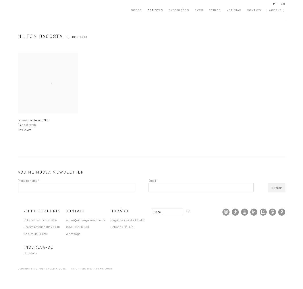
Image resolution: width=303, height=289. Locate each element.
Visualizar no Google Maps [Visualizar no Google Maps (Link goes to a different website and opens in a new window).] (281, 212)
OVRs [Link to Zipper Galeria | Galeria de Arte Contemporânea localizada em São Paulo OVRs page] (199, 10)
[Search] (167, 212)
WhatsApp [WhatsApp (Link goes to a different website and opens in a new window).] (73, 234)
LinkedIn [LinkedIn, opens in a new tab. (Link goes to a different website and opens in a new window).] (253, 212)
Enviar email (272, 212)
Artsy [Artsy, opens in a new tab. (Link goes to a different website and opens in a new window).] (263, 212)
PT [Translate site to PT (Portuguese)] (275, 3)
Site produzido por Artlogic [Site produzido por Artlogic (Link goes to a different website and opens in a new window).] (92, 268)
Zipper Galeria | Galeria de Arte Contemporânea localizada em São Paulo (42, 10)
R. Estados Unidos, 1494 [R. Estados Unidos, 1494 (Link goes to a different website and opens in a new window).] (41, 220)
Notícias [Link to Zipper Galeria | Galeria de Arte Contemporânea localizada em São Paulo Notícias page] (233, 10)
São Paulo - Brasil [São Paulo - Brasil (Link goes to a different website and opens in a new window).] (36, 234)
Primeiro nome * (28, 180)
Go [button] (188, 211)
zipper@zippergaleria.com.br (85, 220)
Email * (153, 180)
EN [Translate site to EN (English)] (283, 3)
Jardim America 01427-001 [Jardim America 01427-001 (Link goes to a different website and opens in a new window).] (42, 227)
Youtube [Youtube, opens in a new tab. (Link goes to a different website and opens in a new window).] (244, 212)
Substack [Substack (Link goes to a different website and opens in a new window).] (30, 253)
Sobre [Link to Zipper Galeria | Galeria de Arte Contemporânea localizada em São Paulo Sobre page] (136, 10)
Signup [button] (276, 187)
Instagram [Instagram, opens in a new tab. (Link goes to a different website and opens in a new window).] (226, 212)
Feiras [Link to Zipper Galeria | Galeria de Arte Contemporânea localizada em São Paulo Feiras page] (215, 10)
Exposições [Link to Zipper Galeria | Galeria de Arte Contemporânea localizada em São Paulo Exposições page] (179, 10)
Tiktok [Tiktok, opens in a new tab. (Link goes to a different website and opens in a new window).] (235, 212)
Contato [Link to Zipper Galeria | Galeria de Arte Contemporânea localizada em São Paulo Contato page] (254, 10)
